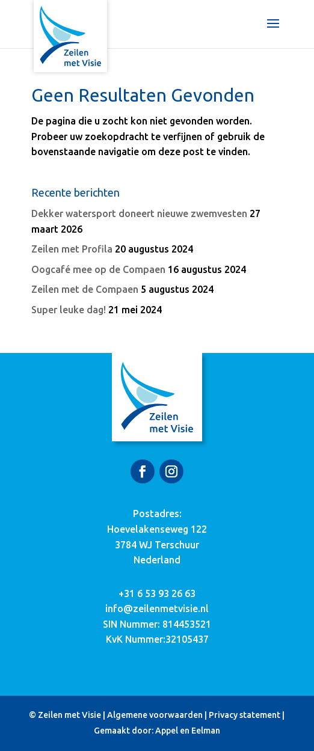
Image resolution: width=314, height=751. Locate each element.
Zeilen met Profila (71, 249)
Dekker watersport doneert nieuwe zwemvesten (139, 213)
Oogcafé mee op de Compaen (98, 269)
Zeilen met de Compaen (84, 289)
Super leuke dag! (68, 309)
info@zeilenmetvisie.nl (157, 608)
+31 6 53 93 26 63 (157, 593)
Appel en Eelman (187, 730)
